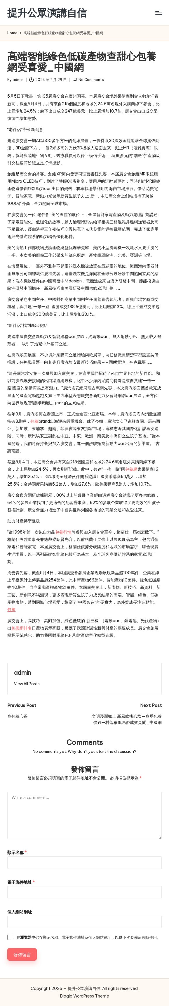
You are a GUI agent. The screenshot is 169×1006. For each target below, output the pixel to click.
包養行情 (63, 532)
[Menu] (158, 13)
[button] (27, 684)
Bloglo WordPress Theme (84, 996)
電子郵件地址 (21, 882)
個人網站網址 (19, 911)
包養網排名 (21, 628)
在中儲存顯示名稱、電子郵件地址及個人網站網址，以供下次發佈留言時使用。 (88, 937)
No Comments (88, 79)
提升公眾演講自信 (47, 12)
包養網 (131, 469)
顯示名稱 (17, 852)
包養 (34, 421)
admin (22, 672)
